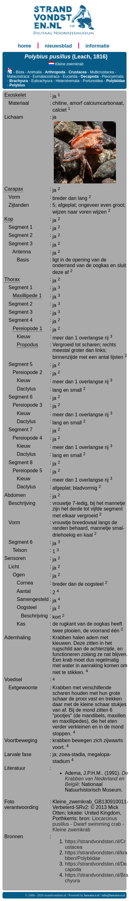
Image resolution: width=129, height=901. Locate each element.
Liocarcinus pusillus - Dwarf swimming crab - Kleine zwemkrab (88, 824)
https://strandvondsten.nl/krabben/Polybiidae (96, 855)
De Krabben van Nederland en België (96, 778)
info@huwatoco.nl (113, 895)
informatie (97, 46)
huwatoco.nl (91, 895)
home (24, 46)
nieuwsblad (58, 46)
